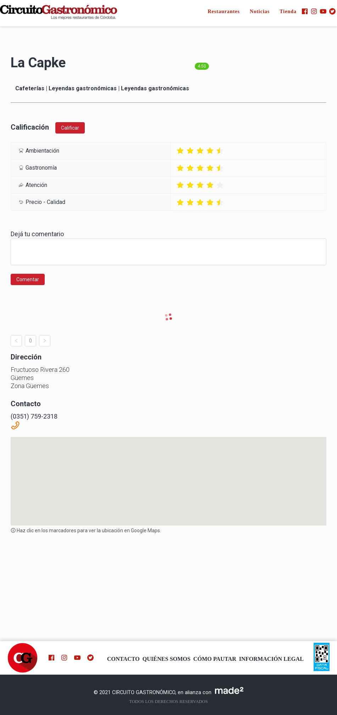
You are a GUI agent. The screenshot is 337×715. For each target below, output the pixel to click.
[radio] (180, 150)
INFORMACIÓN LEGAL (271, 659)
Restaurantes (224, 11)
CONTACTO (123, 659)
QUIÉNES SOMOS (166, 659)
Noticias (260, 11)
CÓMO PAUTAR (214, 659)
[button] (168, 474)
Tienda (288, 11)
